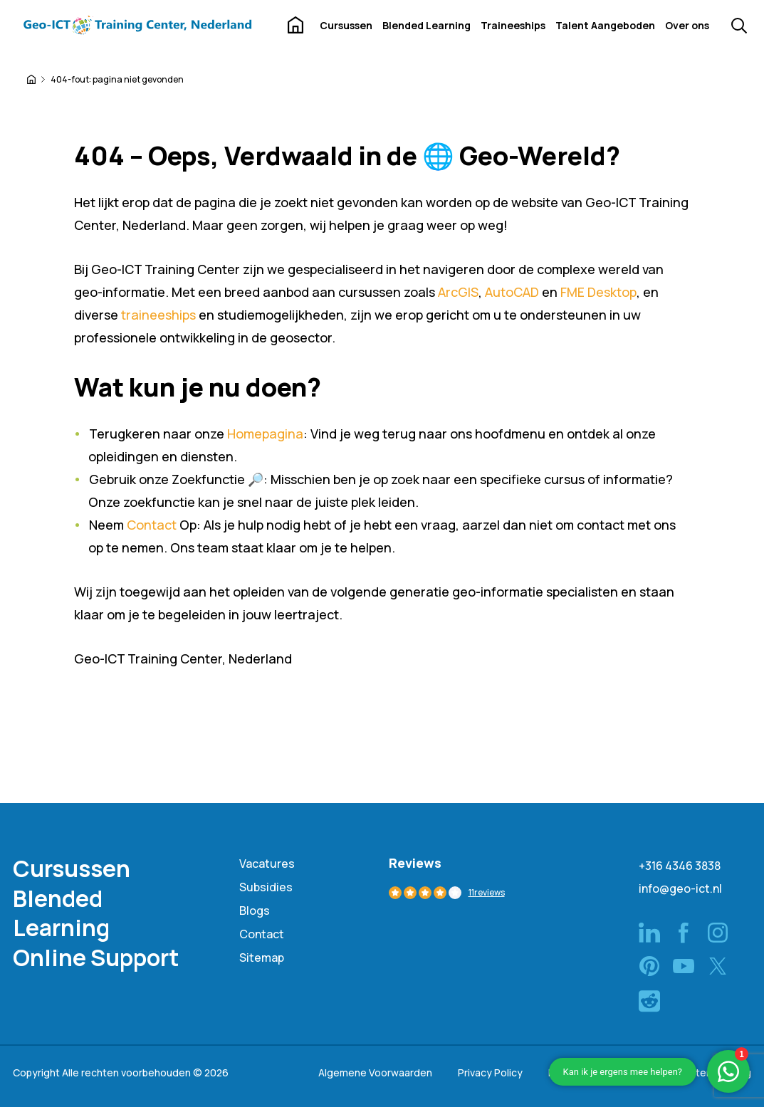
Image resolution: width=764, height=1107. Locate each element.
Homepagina (265, 433)
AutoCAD (512, 291)
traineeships (158, 314)
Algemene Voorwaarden (375, 1072)
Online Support (96, 957)
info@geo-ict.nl (680, 888)
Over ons (687, 25)
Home (295, 25)
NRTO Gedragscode (596, 1072)
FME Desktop (598, 291)
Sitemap (261, 957)
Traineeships (513, 25)
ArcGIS (458, 291)
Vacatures (267, 863)
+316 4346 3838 (680, 865)
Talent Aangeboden (605, 25)
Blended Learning (426, 25)
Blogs (254, 910)
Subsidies (266, 887)
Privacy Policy (490, 1072)
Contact (152, 524)
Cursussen (346, 25)
